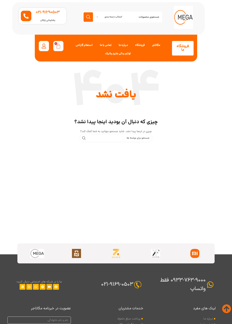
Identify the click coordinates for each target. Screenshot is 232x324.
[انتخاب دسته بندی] (109, 17)
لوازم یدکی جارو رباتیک (118, 54)
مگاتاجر (156, 45)
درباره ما (123, 45)
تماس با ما (105, 45)
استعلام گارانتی (84, 45)
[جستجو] (116, 138)
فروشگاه (140, 45)
